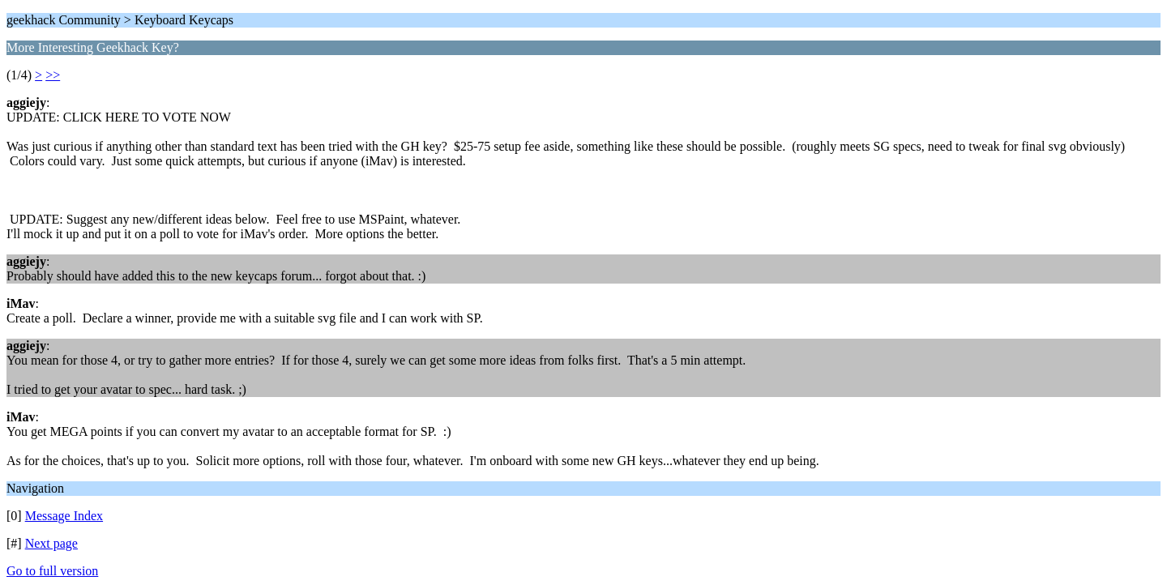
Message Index (64, 516)
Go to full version (52, 571)
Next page (51, 543)
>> (52, 75)
